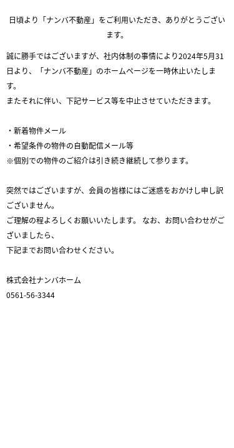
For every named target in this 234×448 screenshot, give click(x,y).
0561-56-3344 (30, 295)
